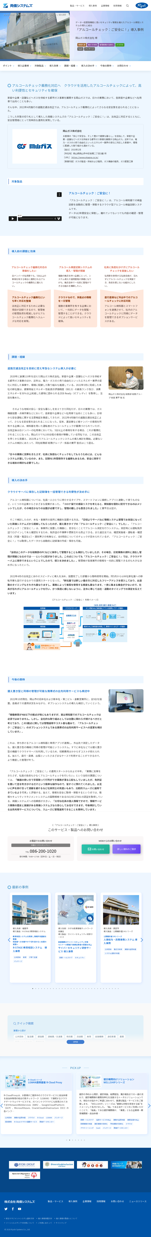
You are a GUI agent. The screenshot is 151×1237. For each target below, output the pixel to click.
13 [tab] (68, 988)
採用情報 (101, 1200)
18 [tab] (82, 988)
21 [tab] (91, 988)
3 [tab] (38, 988)
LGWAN (50, 1117)
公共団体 (17, 957)
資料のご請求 (126, 848)
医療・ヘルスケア (65, 957)
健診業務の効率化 (102, 1123)
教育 (24, 957)
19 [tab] (85, 988)
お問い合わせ (98, 848)
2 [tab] (35, 988)
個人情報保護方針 (45, 1218)
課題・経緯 (69, 65)
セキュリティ (80, 957)
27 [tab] (109, 988)
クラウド (119, 44)
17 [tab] (79, 988)
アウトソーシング (88, 1127)
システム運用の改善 (112, 953)
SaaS (80, 48)
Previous (9, 939)
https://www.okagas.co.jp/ (84, 157)
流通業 (80, 1036)
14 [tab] (71, 988)
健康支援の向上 (134, 1119)
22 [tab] (94, 988)
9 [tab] (56, 988)
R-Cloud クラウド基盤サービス (27, 1121)
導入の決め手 (87, 65)
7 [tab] (50, 988)
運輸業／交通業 (55, 1036)
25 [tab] (103, 988)
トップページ (9, 14)
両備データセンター (48, 1121)
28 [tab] (112, 988)
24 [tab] (100, 988)
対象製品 (39, 65)
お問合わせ (122, 65)
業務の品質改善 (130, 949)
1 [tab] (32, 988)
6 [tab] (47, 988)
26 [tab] (106, 988)
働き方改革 (92, 44)
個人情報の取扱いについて (66, 1218)
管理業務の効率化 (107, 44)
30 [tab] (118, 988)
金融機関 (99, 1036)
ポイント (7, 65)
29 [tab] (115, 988)
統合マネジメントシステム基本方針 (20, 1218)
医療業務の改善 (87, 1123)
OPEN (75, 1041)
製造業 (30, 1036)
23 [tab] (97, 988)
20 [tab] (88, 988)
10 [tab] (59, 988)
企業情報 (87, 1200)
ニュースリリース (138, 1200)
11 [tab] (62, 988)
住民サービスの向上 (105, 1119)
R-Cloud (42, 1117)
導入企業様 (23, 65)
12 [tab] (65, 988)
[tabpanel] (30, 937)
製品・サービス (77, 5)
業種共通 (81, 44)
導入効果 (53, 65)
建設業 (41, 1036)
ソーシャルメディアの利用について (20, 1222)
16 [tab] (77, 988)
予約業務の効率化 (118, 1123)
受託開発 (9, 1121)
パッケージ (89, 48)
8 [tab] (53, 988)
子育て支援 (33, 957)
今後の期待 (105, 65)
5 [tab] (44, 988)
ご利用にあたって (45, 1222)
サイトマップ (61, 1222)
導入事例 (93, 5)
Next (142, 939)
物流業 (70, 1036)
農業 (122, 1036)
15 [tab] (74, 988)
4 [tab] (41, 988)
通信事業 (111, 1036)
